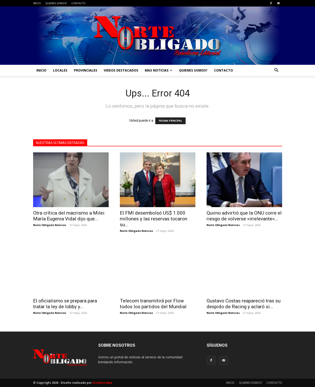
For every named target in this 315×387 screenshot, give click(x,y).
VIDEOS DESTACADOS (121, 70)
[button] (276, 70)
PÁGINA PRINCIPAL (170, 120)
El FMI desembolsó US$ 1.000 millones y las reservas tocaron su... (153, 218)
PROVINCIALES (85, 70)
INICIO (37, 3)
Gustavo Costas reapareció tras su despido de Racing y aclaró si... (243, 303)
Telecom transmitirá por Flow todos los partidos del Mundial (153, 303)
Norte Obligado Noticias (49, 225)
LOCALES (60, 70)
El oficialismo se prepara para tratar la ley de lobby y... (65, 303)
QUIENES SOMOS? (56, 3)
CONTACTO (78, 3)
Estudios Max (102, 383)
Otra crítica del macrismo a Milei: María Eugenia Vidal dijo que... (69, 216)
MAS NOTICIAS (158, 70)
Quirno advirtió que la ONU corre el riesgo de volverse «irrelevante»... (244, 216)
